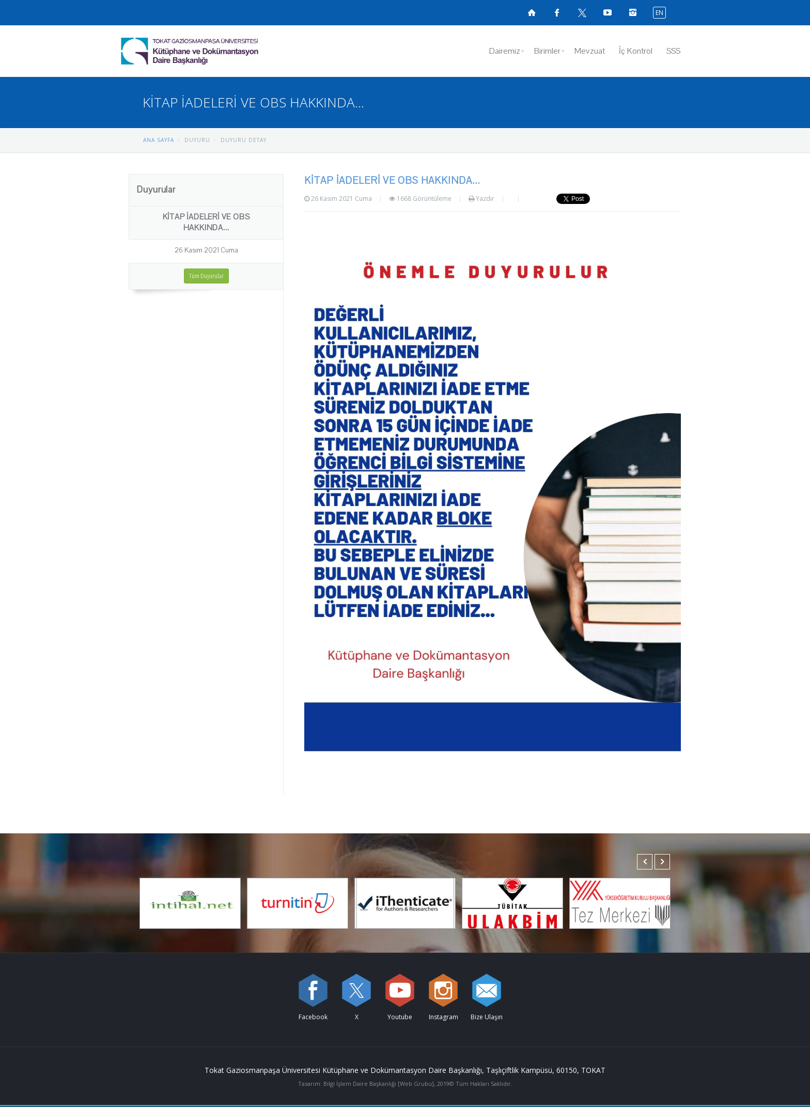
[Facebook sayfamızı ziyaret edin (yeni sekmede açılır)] (556, 12)
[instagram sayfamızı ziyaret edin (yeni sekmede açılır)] (443, 990)
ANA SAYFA (158, 140)
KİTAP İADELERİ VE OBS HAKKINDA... (206, 222)
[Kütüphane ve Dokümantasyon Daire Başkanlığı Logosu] (216, 51)
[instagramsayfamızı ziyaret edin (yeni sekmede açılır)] (632, 12)
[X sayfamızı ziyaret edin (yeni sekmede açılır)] (582, 12)
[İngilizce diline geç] (657, 12)
